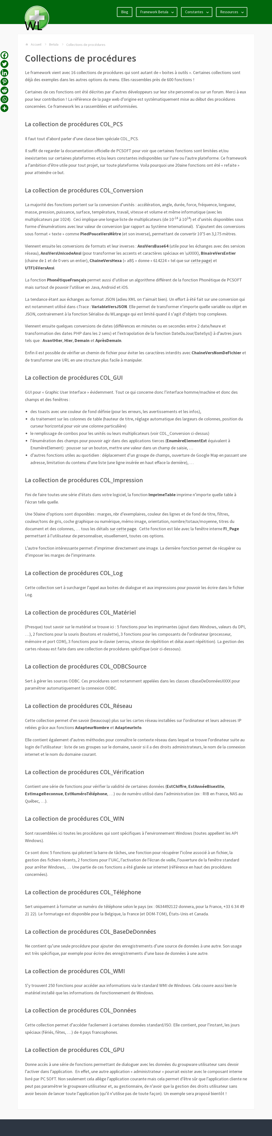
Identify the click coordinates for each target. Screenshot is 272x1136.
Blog (124, 12)
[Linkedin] (4, 73)
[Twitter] (4, 64)
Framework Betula (154, 12)
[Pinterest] (4, 82)
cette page (201, 260)
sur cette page (123, 528)
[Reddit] (4, 90)
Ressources (229, 12)
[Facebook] (4, 55)
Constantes (194, 12)
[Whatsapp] (4, 99)
